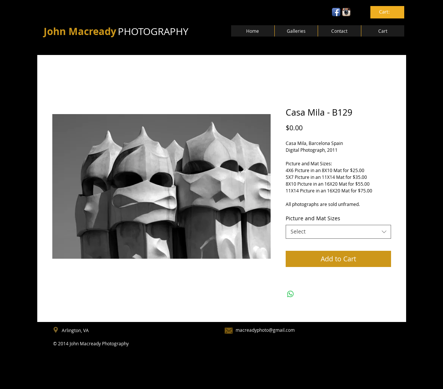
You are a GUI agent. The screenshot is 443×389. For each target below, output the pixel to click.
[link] (388, 12)
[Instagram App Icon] (346, 12)
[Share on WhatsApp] (290, 294)
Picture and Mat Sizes (313, 218)
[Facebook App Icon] (336, 12)
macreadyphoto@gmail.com (265, 330)
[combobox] (338, 231)
